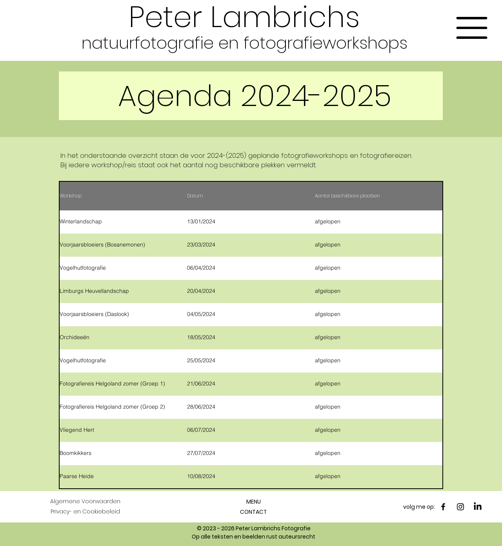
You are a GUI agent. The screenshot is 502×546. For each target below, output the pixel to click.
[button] (471, 28)
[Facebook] (443, 506)
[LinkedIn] (477, 506)
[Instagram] (460, 506)
